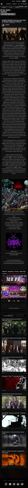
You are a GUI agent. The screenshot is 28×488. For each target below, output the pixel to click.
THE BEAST (7, 24)
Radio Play (22, 271)
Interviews (11, 271)
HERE (16, 58)
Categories (8, 10)
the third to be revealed (17, 47)
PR (19, 3)
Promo (17, 271)
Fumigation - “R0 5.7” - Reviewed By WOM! (13, 376)
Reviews (4, 271)
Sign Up (23, 1)
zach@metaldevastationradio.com (16, 273)
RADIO (17, 1)
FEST (26, 6)
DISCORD (21, 6)
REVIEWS (8, 3)
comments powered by (14, 308)
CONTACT (14, 3)
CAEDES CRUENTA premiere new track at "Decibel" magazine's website (8, 14)
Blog (4, 10)
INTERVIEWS (24, 3)
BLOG (13, 1)
